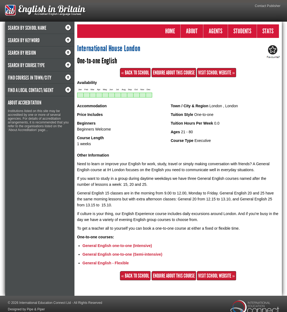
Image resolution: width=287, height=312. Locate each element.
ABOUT (192, 31)
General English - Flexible (106, 263)
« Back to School (135, 72)
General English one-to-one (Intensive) (117, 245)
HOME (170, 31)
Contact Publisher (268, 6)
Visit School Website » (216, 72)
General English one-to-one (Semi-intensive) (122, 254)
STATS (267, 31)
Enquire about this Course (174, 72)
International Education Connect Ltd (45, 303)
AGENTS (215, 31)
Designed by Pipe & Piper (26, 309)
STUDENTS (242, 31)
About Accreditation (24, 102)
